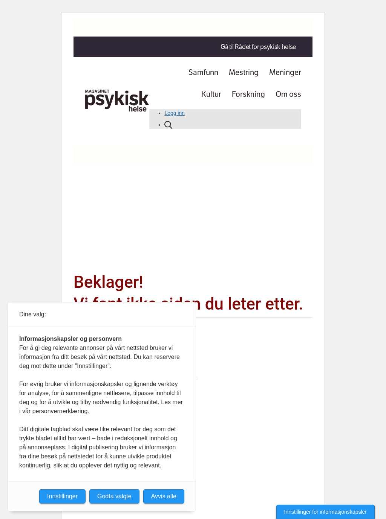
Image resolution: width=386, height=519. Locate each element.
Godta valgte (114, 496)
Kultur (211, 94)
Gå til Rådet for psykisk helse (258, 47)
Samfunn (203, 72)
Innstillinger (62, 496)
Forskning (248, 94)
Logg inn (174, 113)
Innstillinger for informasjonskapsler (325, 512)
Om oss (288, 94)
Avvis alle (163, 496)
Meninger (285, 72)
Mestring (244, 72)
